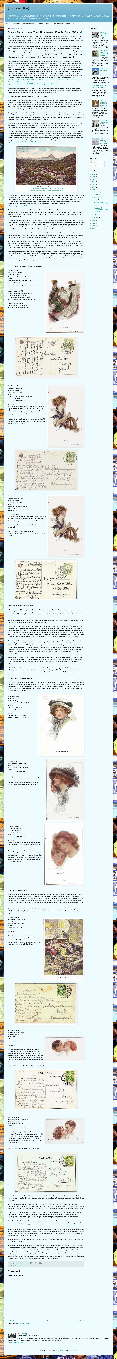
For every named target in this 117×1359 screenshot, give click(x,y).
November (97, 192)
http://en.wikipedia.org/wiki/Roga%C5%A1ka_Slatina (25, 142)
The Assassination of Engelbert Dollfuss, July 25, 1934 (104, 104)
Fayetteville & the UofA (29, 23)
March (96, 200)
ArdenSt (61, 1350)
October (96, 194)
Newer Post (11, 1320)
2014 (94, 220)
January (96, 217)
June (95, 197)
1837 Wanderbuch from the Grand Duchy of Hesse (104, 141)
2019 (94, 179)
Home (7, 23)
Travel (74, 23)
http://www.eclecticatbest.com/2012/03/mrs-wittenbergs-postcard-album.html (33, 84)
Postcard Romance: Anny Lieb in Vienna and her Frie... (101, 203)
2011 (94, 228)
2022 (94, 174)
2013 (94, 223)
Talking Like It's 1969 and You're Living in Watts (99, 86)
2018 (94, 182)
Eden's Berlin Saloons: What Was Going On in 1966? (104, 53)
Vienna (19, 1265)
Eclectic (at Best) (18, 8)
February (96, 214)
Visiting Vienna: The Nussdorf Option (104, 122)
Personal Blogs (16, 23)
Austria (47, 23)
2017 (94, 184)
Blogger (75, 1350)
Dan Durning (23, 1334)
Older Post (80, 1320)
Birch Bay (40, 23)
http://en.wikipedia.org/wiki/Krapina (19, 206)
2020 (94, 176)
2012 (94, 225)
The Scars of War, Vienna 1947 (103, 70)
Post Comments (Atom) (23, 1323)
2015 (94, 189)
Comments (95, 165)
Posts (93, 162)
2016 (94, 187)
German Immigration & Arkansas (61, 23)
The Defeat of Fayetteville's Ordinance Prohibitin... (101, 209)
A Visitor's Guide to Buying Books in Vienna (104, 35)
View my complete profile (15, 1342)
